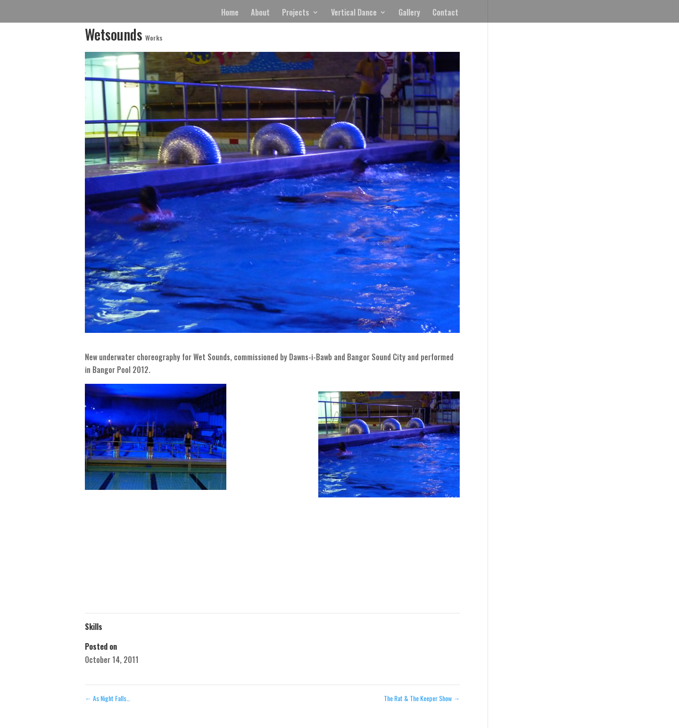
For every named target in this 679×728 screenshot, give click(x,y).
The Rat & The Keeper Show (422, 698)
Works (153, 37)
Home (230, 13)
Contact (445, 13)
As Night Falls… (107, 698)
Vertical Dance (354, 13)
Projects (295, 13)
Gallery (409, 13)
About (260, 13)
